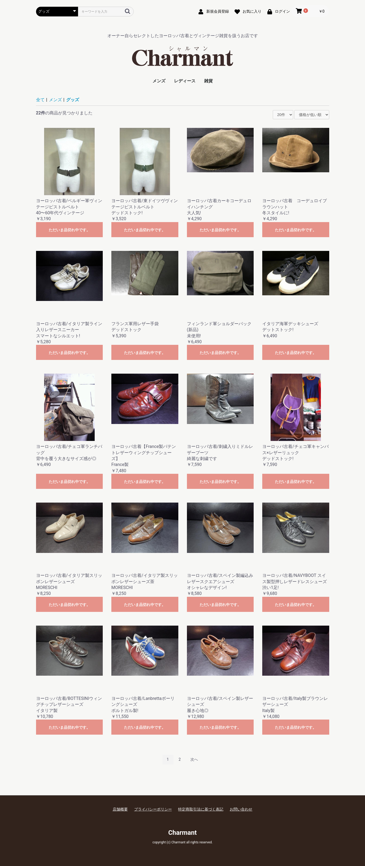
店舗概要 (120, 809)
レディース (185, 80)
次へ (194, 759)
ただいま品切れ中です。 (69, 230)
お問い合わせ (241, 809)
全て (40, 99)
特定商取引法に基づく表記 (200, 809)
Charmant (182, 832)
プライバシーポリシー (153, 809)
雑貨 (208, 80)
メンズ (159, 80)
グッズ (72, 99)
